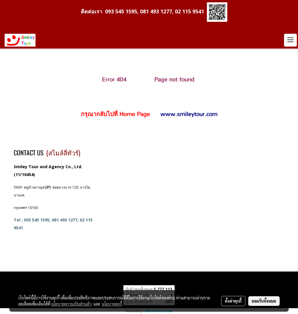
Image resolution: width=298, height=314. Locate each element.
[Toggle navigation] (290, 40)
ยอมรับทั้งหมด (264, 301)
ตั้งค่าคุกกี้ (233, 301)
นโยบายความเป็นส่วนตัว (71, 303)
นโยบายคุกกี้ (112, 303)
